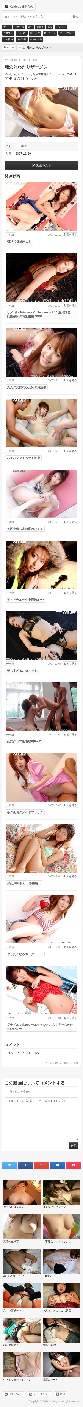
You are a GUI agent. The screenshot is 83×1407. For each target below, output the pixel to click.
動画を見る (43, 165)
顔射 (30, 27)
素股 (49, 27)
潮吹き (40, 27)
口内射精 (19, 27)
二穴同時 (8, 39)
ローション (50, 33)
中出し (7, 27)
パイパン (21, 33)
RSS (62, 1394)
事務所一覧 (36, 39)
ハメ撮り (61, 27)
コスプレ (8, 33)
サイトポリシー (41, 1394)
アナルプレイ (67, 33)
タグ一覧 (21, 39)
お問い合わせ (16, 1394)
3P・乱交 (35, 33)
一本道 (22, 146)
